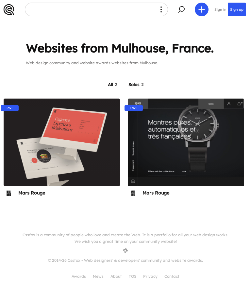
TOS (132, 276)
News (98, 276)
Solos (135, 84)
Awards (79, 276)
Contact (171, 276)
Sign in (220, 9)
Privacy (150, 276)
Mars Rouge (31, 193)
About (116, 276)
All (112, 84)
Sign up (236, 9)
